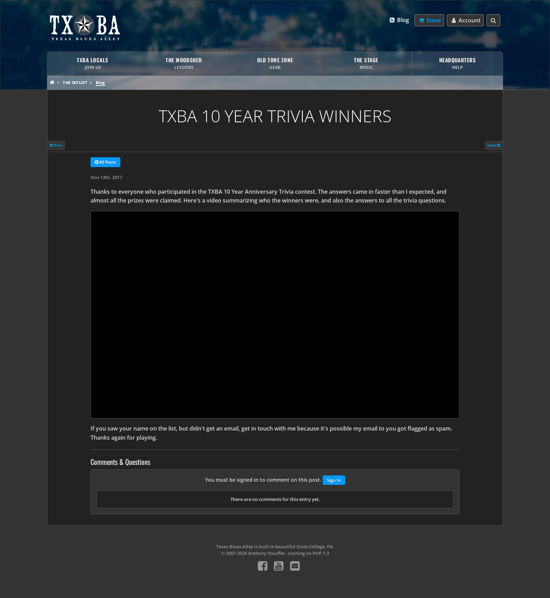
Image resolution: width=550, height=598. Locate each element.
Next (494, 145)
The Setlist (75, 82)
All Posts (105, 162)
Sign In (334, 480)
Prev (55, 145)
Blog (399, 20)
